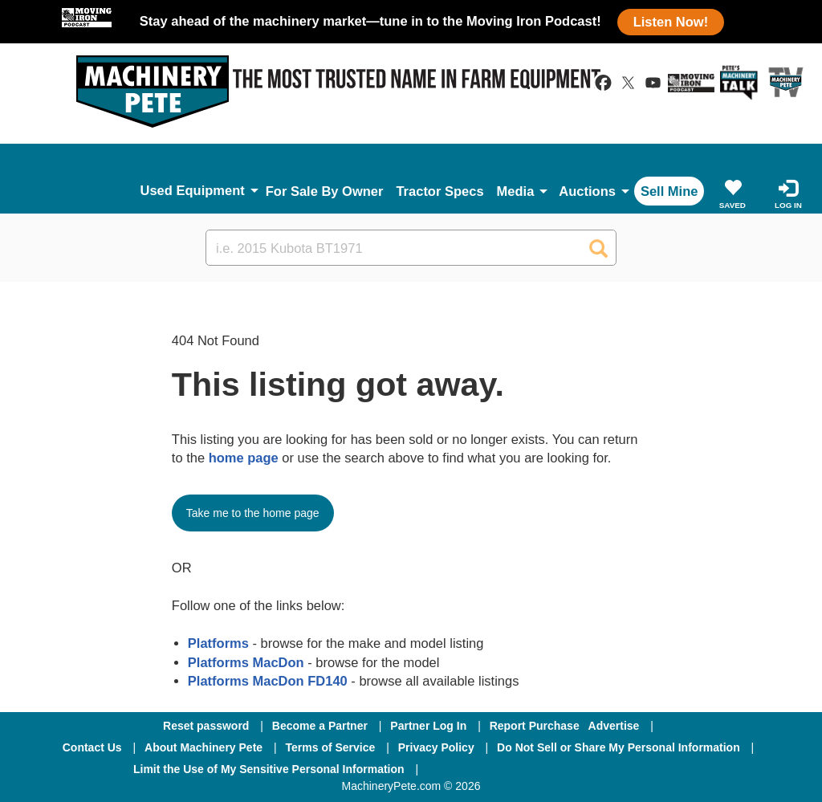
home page (244, 457)
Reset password (206, 725)
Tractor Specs (439, 191)
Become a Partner (320, 725)
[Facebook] (473, 769)
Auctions (587, 191)
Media (516, 191)
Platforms (218, 643)
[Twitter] (559, 769)
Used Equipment (192, 190)
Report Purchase (535, 725)
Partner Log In (428, 725)
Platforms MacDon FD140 (268, 681)
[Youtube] (641, 769)
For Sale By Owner (325, 191)
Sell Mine (669, 191)
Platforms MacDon (246, 662)
